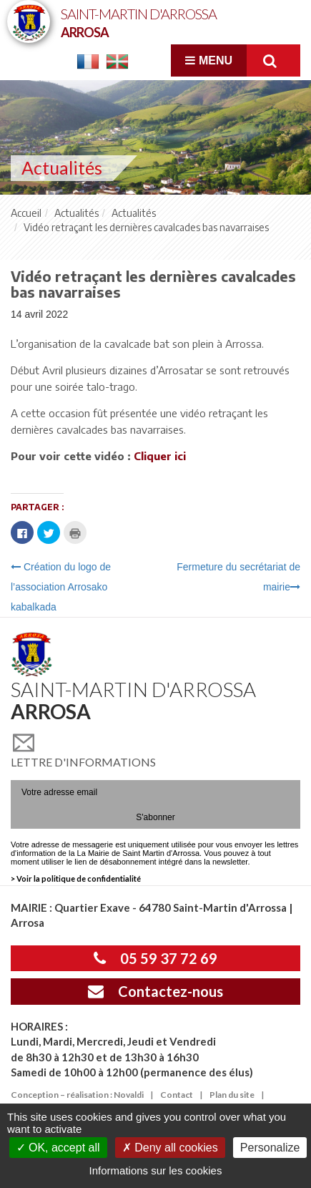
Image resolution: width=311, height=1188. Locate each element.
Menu (208, 60)
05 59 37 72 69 (155, 958)
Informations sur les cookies (155, 1170)
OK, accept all (58, 1147)
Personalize (270, 1147)
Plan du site (232, 1094)
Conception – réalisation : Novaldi (77, 1094)
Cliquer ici (160, 455)
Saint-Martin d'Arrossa (139, 22)
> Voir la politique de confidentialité (76, 878)
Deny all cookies (170, 1147)
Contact (176, 1094)
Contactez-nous (155, 991)
